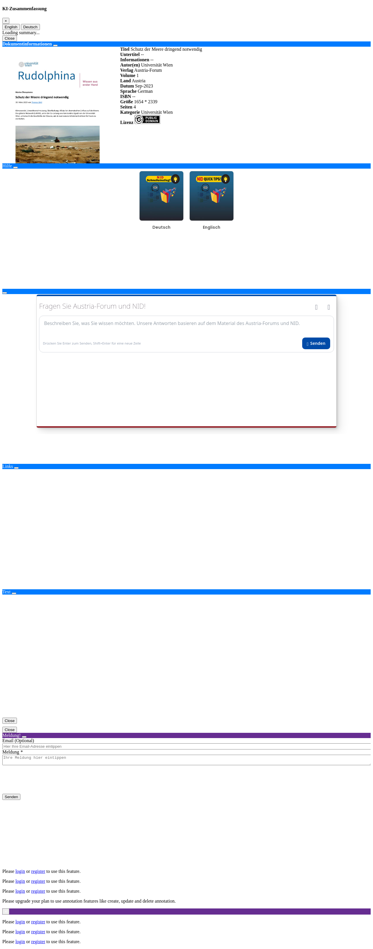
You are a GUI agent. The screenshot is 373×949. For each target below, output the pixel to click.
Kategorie (130, 112)
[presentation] (46, 784)
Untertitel (130, 54)
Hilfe (7, 165)
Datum (127, 85)
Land (125, 80)
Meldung (10, 751)
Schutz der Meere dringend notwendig (166, 49)
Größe (126, 101)
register (38, 871)
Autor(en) (130, 64)
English (11, 27)
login (20, 871)
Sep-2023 (144, 85)
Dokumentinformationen (27, 43)
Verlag (126, 70)
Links (7, 466)
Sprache (128, 91)
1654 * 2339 (145, 101)
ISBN (125, 96)
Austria (138, 80)
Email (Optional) (18, 740)
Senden (11, 798)
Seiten (126, 106)
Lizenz (126, 122)
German (145, 91)
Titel (124, 49)
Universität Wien (157, 64)
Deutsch (30, 27)
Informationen (134, 59)
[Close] (5, 21)
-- (142, 54)
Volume (127, 75)
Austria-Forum (148, 70)
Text (6, 591)
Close (10, 38)
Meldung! (11, 735)
